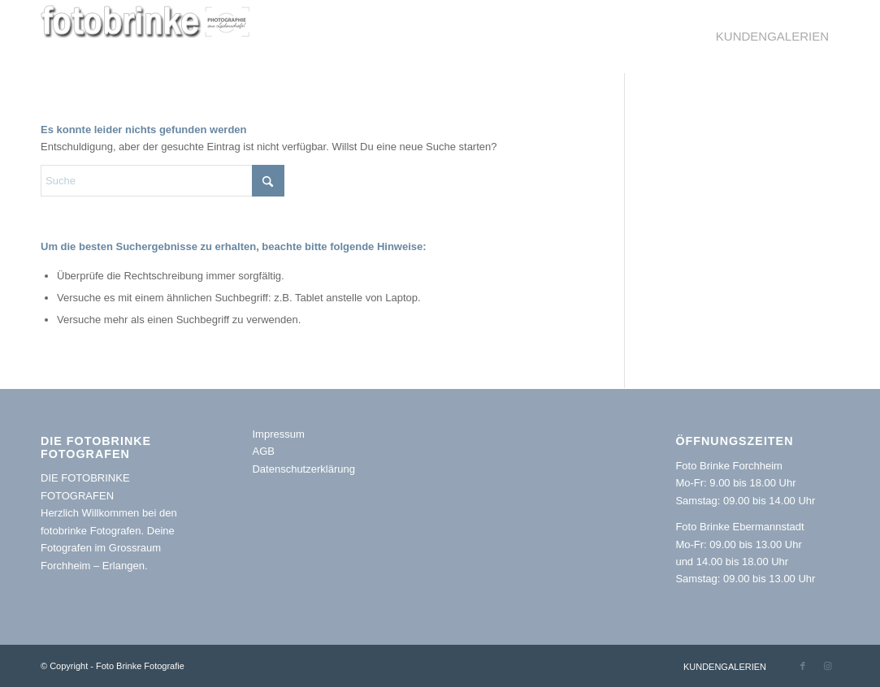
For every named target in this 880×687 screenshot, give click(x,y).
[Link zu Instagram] (827, 666)
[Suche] (162, 181)
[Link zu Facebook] (803, 666)
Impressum (278, 434)
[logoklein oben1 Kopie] (148, 36)
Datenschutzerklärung (303, 469)
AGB (263, 451)
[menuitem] (772, 36)
